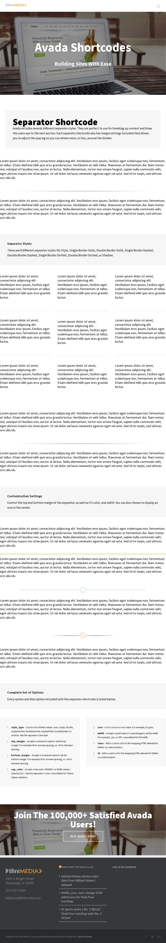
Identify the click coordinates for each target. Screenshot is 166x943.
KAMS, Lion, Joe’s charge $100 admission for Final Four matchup (81, 897)
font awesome (113, 727)
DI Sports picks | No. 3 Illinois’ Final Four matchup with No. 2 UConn (81, 913)
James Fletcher (85, 936)
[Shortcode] (83, 53)
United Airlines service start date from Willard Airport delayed (80, 880)
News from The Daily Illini (77, 867)
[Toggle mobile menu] (159, 6)
